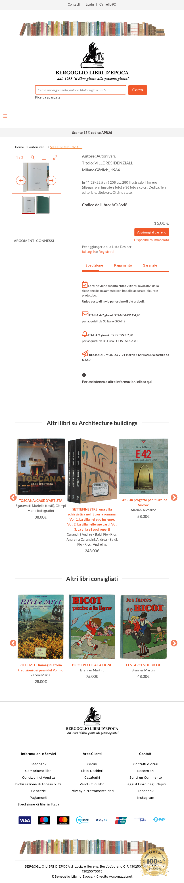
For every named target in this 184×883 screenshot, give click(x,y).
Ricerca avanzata (48, 97)
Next (172, 496)
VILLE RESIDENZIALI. (66, 147)
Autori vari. (37, 147)
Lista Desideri (92, 771)
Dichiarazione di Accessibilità (38, 784)
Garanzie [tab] (150, 265)
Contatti (74, 4)
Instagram (145, 798)
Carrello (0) (107, 4)
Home (19, 147)
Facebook (146, 791)
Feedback (38, 764)
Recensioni (145, 771)
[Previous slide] (21, 180)
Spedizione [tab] (92, 265)
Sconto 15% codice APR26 (92, 132)
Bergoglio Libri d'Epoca (73, 877)
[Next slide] (51, 180)
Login (90, 4)
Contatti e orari (145, 764)
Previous (11, 496)
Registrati (106, 252)
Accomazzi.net (120, 877)
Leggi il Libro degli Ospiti (145, 784)
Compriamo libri (38, 771)
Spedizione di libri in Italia (38, 804)
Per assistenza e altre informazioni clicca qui (117, 381)
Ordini (92, 764)
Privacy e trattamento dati (92, 791)
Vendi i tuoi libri (92, 784)
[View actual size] (32, 157)
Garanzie (38, 791)
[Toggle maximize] (55, 157)
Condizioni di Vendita (38, 778)
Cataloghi (92, 778)
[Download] (44, 157)
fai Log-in (89, 252)
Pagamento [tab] (121, 265)
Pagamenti (38, 798)
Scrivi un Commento (146, 778)
